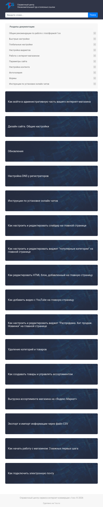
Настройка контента (19, 67)
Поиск (93, 15)
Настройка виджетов (19, 50)
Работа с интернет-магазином (24, 56)
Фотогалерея (15, 72)
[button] (94, 33)
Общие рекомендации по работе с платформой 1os (35, 33)
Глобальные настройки (20, 44)
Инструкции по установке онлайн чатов (29, 84)
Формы (12, 78)
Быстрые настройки (19, 39)
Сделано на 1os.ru (51, 503)
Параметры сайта (18, 61)
